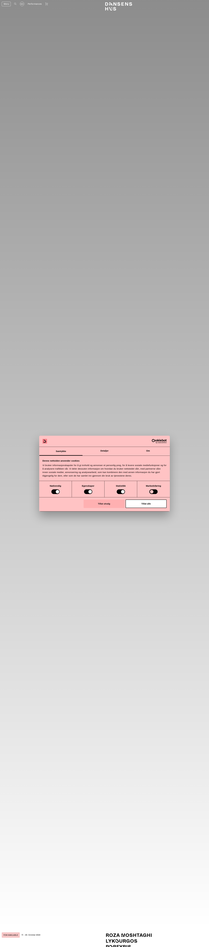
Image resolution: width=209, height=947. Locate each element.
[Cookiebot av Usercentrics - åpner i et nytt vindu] (154, 441)
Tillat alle (146, 503)
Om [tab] (148, 450)
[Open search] (15, 4)
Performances (35, 4)
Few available (10, 935)
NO (22, 4)
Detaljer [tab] (104, 450)
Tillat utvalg (104, 503)
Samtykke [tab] (61, 451)
